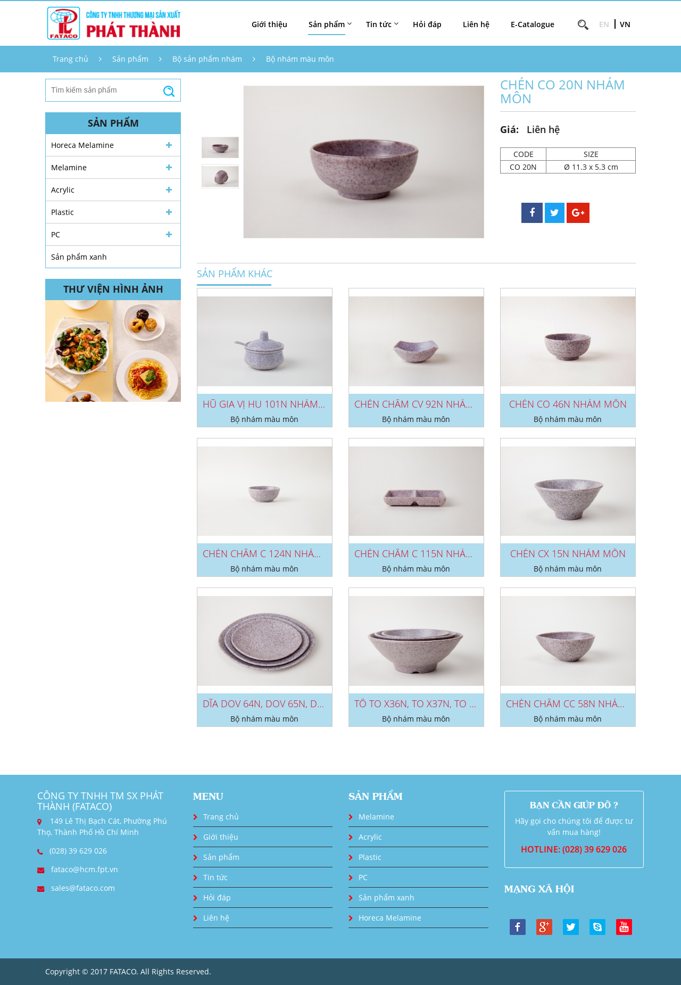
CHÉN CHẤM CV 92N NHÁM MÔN (427, 404)
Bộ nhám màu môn (300, 59)
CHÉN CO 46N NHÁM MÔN (568, 404)
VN (625, 24)
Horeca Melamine (82, 145)
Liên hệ (476, 24)
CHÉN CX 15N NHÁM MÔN (568, 553)
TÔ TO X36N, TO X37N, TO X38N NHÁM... (441, 703)
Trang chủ (70, 59)
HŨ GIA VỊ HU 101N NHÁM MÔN (273, 404)
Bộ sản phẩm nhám (207, 59)
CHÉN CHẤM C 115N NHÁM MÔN (427, 553)
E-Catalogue (532, 24)
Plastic (62, 212)
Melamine (69, 167)
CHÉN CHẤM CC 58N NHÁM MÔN (579, 703)
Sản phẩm (130, 59)
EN (604, 24)
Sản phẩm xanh (79, 257)
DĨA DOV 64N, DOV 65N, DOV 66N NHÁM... (295, 703)
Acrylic (62, 190)
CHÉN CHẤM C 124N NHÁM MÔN (275, 553)
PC (55, 234)
